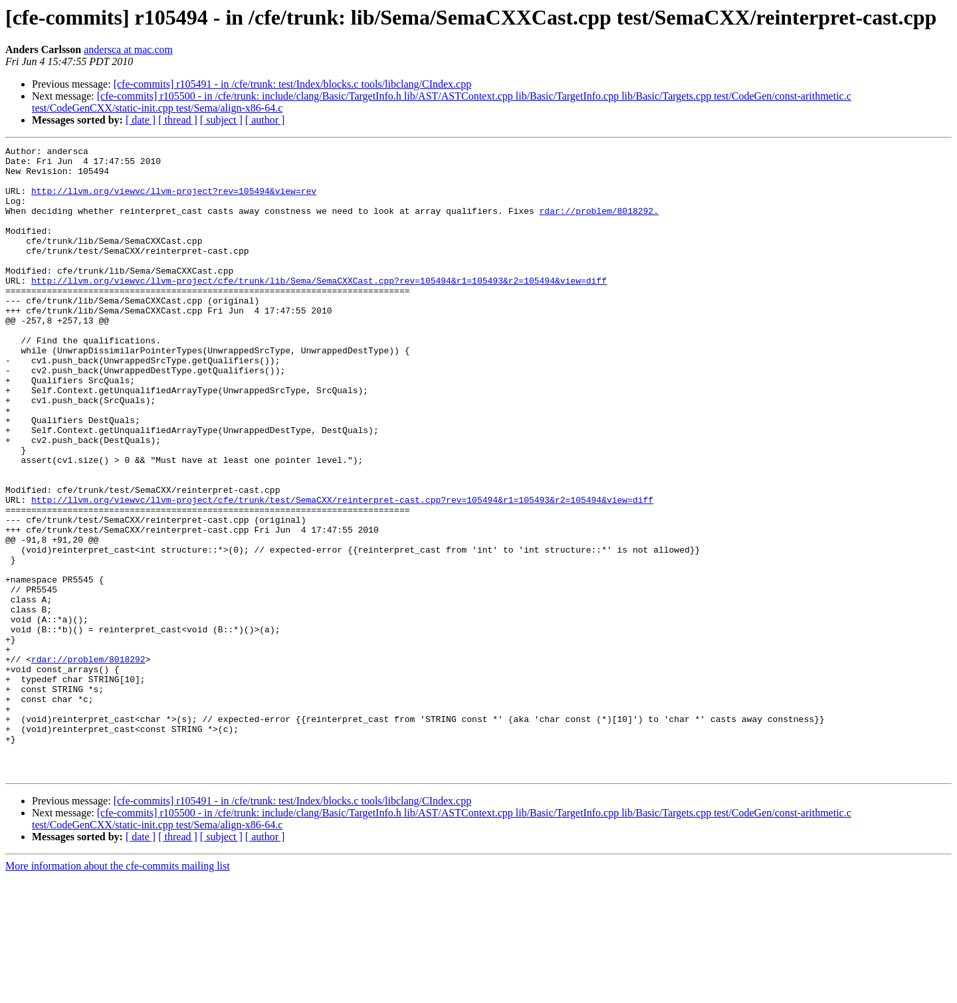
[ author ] (265, 120)
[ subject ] (221, 120)
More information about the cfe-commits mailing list (117, 991)
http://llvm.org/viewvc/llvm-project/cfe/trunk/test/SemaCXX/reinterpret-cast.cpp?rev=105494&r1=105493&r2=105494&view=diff (342, 571)
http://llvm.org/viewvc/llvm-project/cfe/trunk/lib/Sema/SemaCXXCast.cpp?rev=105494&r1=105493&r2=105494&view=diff (319, 308)
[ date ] (141, 120)
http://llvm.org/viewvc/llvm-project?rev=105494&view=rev (173, 201)
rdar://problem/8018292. (598, 224)
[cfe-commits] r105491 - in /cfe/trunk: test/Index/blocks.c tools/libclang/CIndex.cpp (293, 84)
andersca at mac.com (128, 49)
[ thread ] (177, 120)
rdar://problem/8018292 (88, 763)
